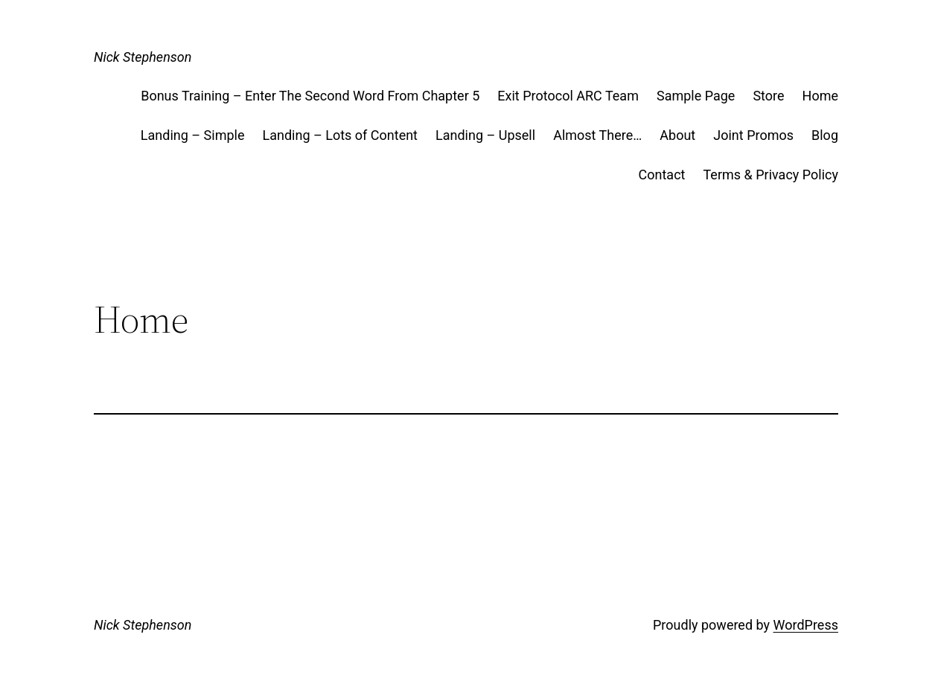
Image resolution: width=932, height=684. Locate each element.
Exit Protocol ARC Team (568, 95)
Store (768, 95)
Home (820, 95)
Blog (824, 135)
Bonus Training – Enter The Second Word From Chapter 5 (310, 95)
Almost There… (597, 135)
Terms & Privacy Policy (770, 174)
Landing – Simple (193, 135)
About (677, 135)
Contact (662, 174)
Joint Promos (753, 135)
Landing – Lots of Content (340, 135)
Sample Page (696, 95)
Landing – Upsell (485, 135)
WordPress (805, 625)
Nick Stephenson (142, 57)
